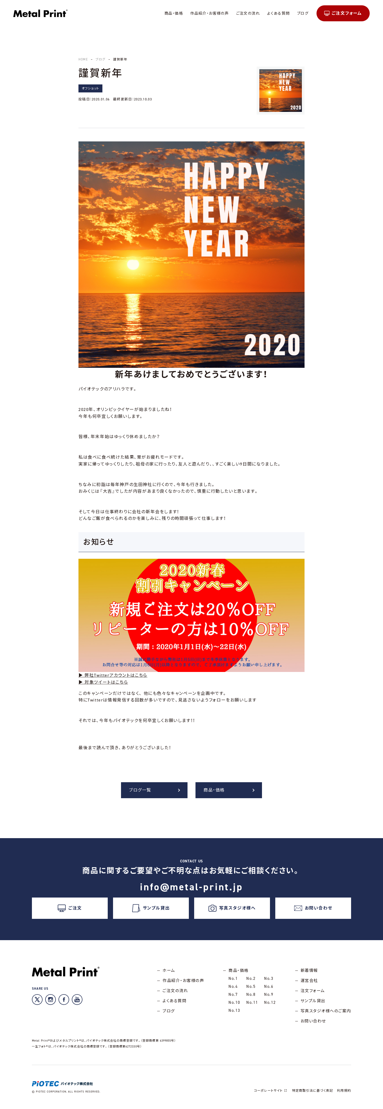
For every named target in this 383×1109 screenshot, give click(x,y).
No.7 (233, 994)
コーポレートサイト (271, 1090)
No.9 (268, 994)
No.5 (251, 986)
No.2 (251, 978)
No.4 (233, 986)
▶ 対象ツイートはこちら (103, 682)
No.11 (252, 1002)
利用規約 (344, 1090)
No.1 (233, 978)
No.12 (270, 1002)
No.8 (251, 994)
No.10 (234, 1002)
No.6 (268, 986)
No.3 (268, 978)
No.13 (234, 1010)
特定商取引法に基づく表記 (312, 1090)
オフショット (90, 88)
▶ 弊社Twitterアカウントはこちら (112, 675)
